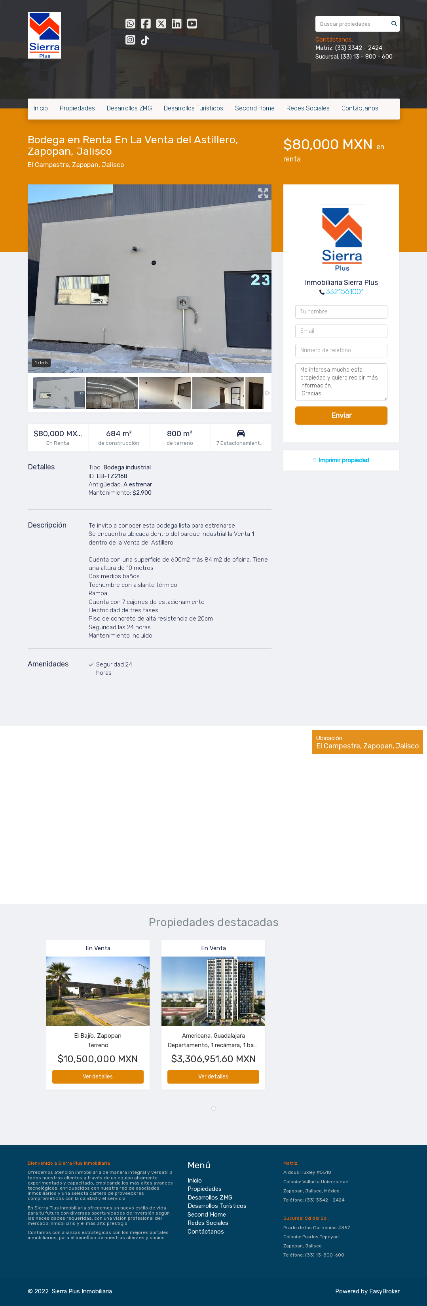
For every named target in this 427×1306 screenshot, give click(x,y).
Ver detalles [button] (98, 1076)
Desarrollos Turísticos (193, 108)
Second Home (255, 108)
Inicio (41, 108)
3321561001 (345, 291)
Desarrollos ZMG (129, 108)
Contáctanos (360, 108)
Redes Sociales (308, 108)
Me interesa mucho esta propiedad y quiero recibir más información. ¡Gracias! (341, 382)
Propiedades (77, 108)
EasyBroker (384, 1291)
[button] (37, 1018)
